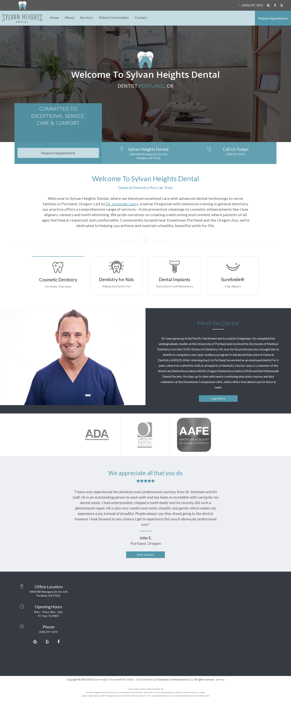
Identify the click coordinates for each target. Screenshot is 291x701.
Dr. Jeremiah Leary (122, 203)
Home (54, 17)
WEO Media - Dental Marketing (138, 679)
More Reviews (145, 554)
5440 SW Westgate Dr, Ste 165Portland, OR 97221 (148, 156)
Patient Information (114, 17)
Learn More (218, 398)
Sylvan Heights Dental (104, 679)
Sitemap (220, 679)
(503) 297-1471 (251, 5)
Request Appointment (273, 18)
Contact (141, 17)
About (69, 17)
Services (86, 17)
